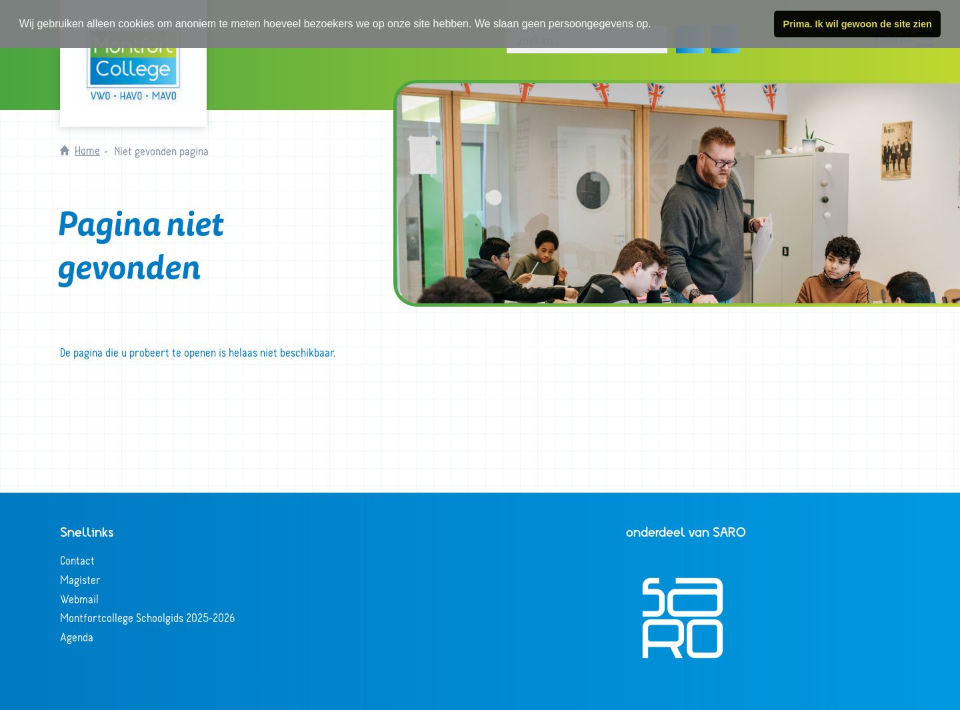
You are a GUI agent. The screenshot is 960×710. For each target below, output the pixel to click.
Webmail (79, 598)
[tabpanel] (678, 193)
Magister (80, 579)
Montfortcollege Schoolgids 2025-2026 (147, 617)
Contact (77, 560)
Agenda (76, 636)
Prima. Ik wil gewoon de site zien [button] (857, 24)
